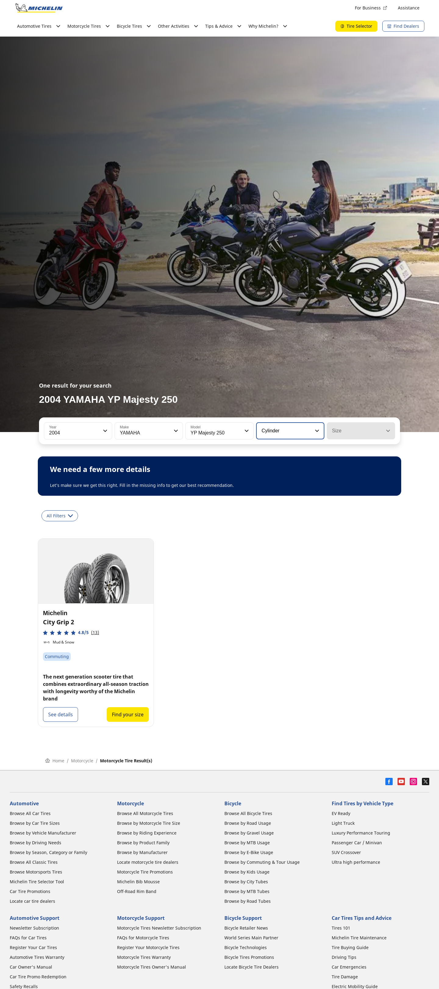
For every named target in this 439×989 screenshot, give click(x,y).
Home (54, 761)
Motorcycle (82, 761)
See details (60, 714)
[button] (104, 431)
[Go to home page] (39, 7)
